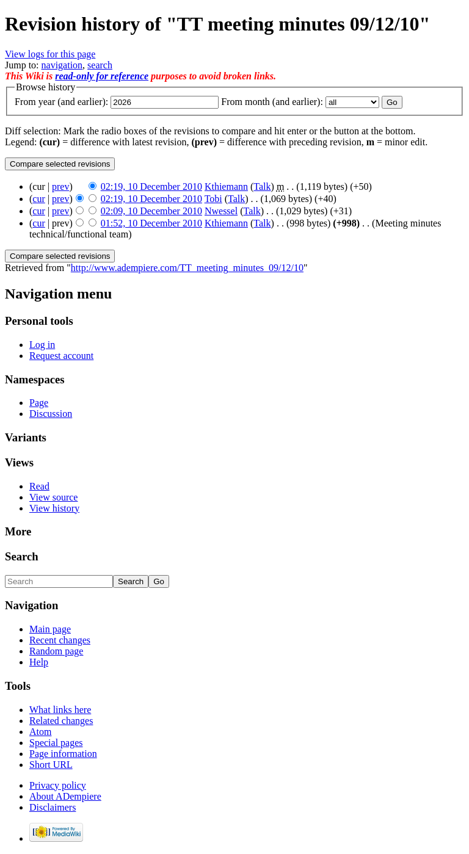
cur (38, 199)
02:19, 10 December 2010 (151, 186)
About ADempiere (65, 796)
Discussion (50, 413)
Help (38, 662)
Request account (61, 355)
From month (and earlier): (272, 101)
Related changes (61, 720)
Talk (262, 186)
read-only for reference (101, 76)
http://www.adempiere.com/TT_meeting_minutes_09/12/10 (187, 267)
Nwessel (221, 211)
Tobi (213, 199)
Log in (42, 344)
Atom (40, 731)
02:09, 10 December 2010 (151, 211)
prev (60, 186)
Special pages (56, 742)
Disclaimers (52, 807)
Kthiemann (226, 186)
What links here (60, 709)
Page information (63, 753)
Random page (56, 651)
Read (39, 486)
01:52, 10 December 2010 (151, 223)
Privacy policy (57, 785)
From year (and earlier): (61, 101)
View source (53, 497)
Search (21, 556)
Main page (50, 629)
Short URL (51, 764)
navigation (62, 65)
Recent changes (59, 640)
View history (54, 508)
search (99, 65)
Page (38, 402)
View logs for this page (50, 54)
